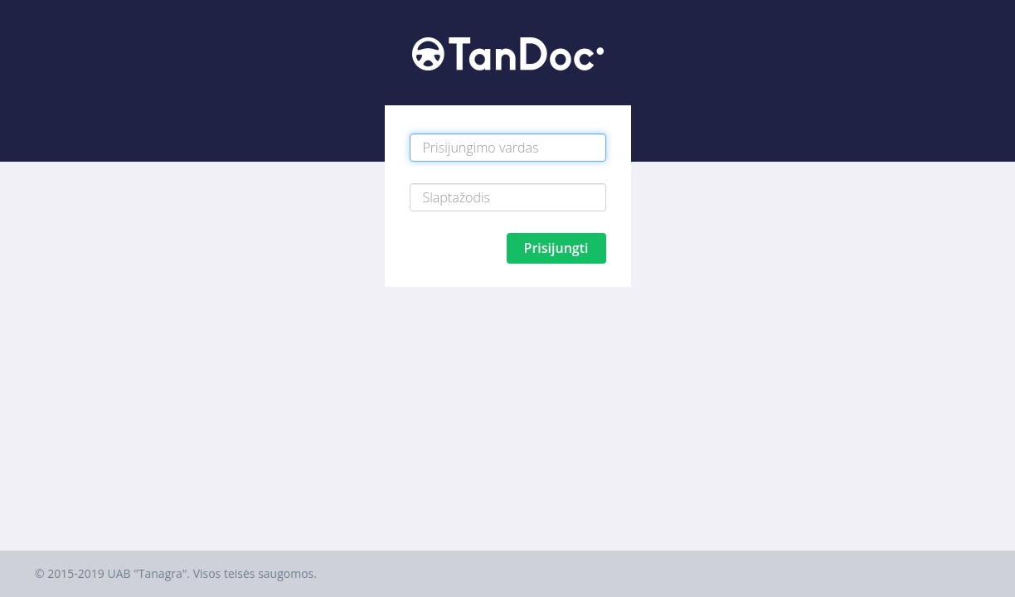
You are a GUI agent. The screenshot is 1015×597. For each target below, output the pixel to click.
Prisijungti (556, 248)
